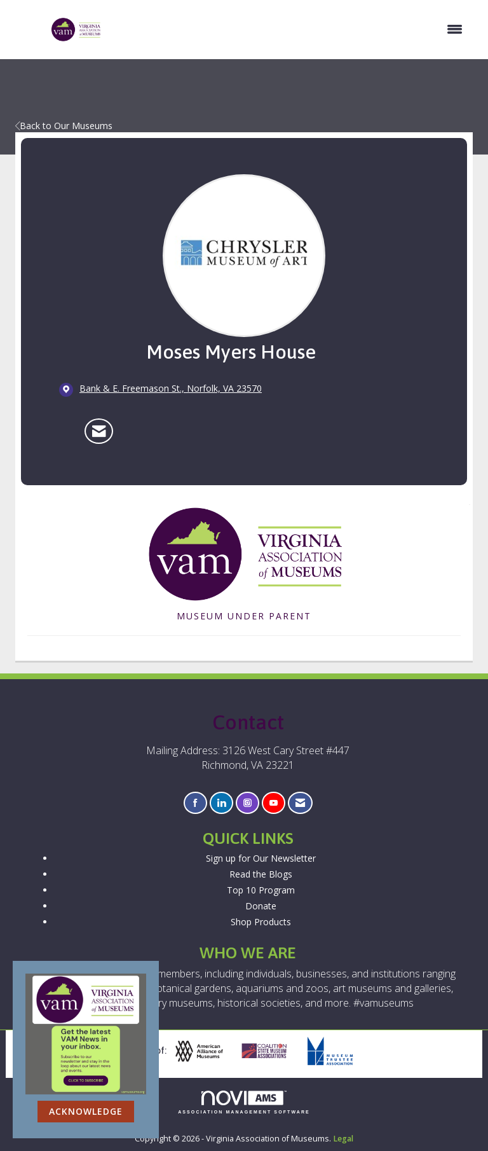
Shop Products (261, 922)
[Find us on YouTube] (273, 803)
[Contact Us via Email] (300, 803)
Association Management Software (244, 1102)
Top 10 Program (261, 890)
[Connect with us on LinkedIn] (221, 803)
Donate (260, 906)
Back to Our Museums (63, 126)
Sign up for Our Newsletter (261, 858)
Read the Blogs (260, 874)
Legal (343, 1138)
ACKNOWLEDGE (86, 1111)
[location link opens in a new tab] (170, 389)
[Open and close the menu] (289, 29)
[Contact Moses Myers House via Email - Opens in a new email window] (99, 431)
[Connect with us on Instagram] (247, 803)
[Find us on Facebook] (195, 803)
